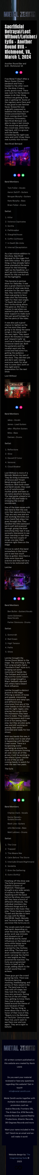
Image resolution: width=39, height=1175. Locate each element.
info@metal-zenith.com (19, 1091)
